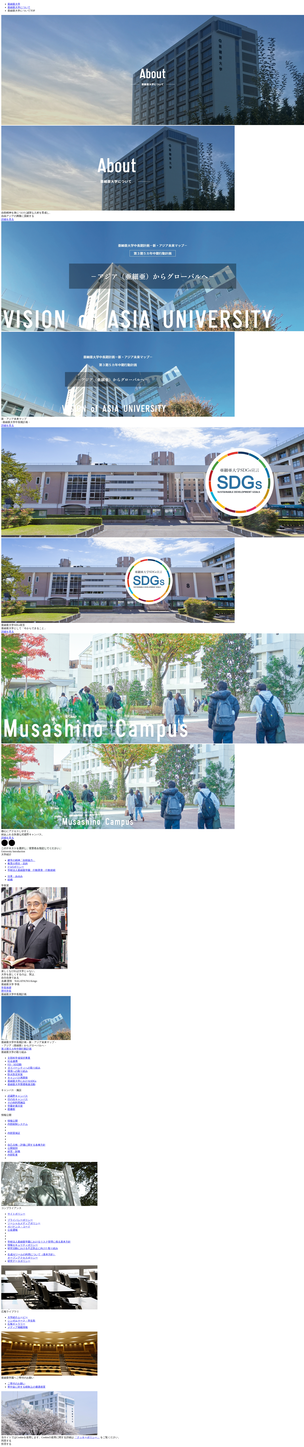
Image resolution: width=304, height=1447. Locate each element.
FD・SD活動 (15, 1064)
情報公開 (13, 1120)
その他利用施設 (16, 1102)
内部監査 (13, 1154)
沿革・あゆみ (15, 876)
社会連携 (13, 1061)
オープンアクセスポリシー (23, 1257)
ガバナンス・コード (19, 1226)
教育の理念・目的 (18, 863)
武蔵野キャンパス (18, 1096)
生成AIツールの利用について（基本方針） (32, 1254)
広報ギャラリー (16, 1324)
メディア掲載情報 (18, 1327)
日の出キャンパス (18, 1099)
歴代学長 (6, 991)
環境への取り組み (18, 1071)
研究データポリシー (19, 1261)
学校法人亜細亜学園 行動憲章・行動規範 (32, 870)
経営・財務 (14, 1151)
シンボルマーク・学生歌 (21, 1320)
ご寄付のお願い (16, 1383)
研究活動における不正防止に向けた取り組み (33, 1248)
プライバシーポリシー (20, 1220)
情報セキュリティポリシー (23, 1245)
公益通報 (13, 1230)
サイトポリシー (16, 1214)
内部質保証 (14, 1133)
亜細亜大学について (19, 7)
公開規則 (13, 1148)
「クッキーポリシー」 (87, 1437)
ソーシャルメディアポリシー (24, 1223)
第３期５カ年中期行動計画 (16, 1048)
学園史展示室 (15, 1106)
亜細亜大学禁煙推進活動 (21, 1084)
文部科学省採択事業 (19, 1058)
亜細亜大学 (14, 4)
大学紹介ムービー (18, 1317)
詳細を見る (7, 219)
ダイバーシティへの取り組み (24, 1067)
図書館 (11, 1109)
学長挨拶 (6, 987)
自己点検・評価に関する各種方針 (26, 1145)
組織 (10, 879)
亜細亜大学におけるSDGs (22, 1081)
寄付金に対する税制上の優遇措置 (26, 1387)
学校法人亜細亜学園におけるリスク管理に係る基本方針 (39, 1241)
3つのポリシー (16, 866)
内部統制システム (18, 1124)
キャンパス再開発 (18, 1077)
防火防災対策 (15, 1074)
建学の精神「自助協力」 (21, 860)
